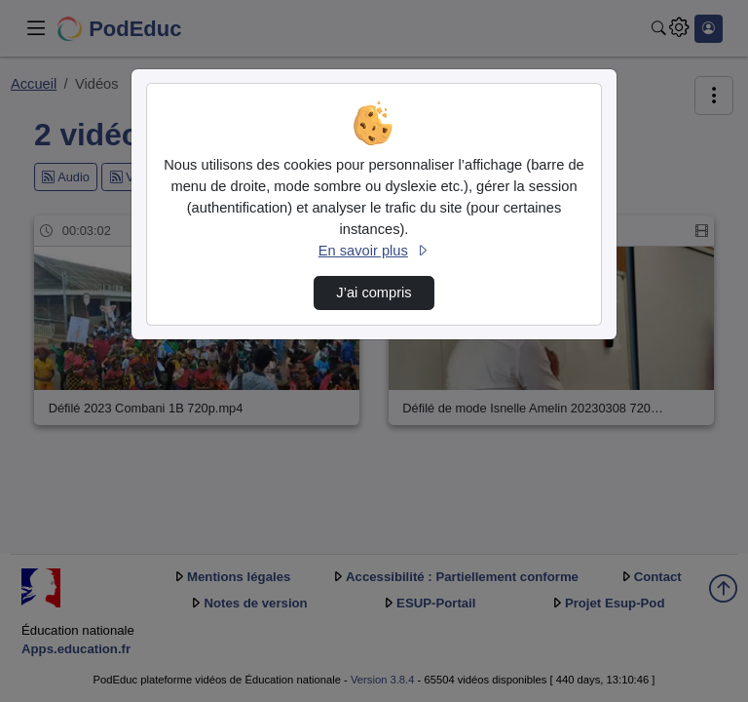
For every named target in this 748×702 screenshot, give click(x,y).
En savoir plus (374, 250)
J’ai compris (373, 292)
